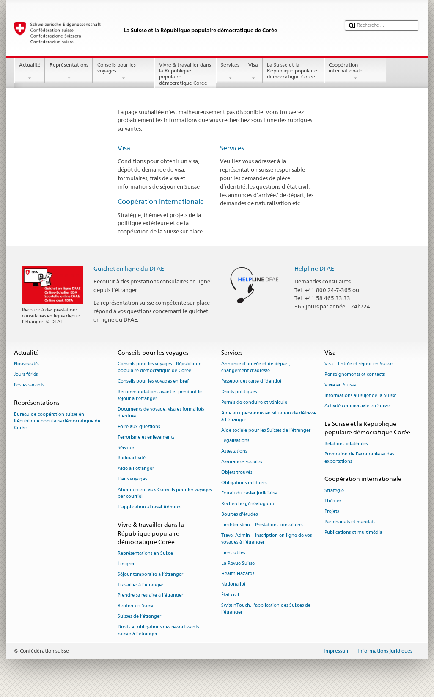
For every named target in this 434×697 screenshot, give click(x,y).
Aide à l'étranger (136, 469)
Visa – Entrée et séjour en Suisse (358, 364)
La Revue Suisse (238, 563)
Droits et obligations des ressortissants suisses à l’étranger (158, 630)
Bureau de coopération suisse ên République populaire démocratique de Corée (57, 420)
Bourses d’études (239, 514)
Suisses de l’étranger (139, 616)
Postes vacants (29, 385)
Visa (253, 71)
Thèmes (332, 501)
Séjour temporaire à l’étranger (150, 574)
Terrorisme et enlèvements (146, 437)
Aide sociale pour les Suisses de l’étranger (265, 430)
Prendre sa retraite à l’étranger (150, 595)
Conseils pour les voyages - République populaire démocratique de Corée (159, 367)
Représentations (68, 71)
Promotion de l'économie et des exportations (359, 458)
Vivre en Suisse (340, 385)
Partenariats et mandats (349, 522)
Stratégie (334, 490)
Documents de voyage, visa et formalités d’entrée (161, 412)
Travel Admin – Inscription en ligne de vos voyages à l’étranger (266, 539)
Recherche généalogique (248, 504)
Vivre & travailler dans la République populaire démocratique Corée (185, 74)
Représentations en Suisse (145, 553)
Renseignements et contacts (354, 374)
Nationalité (233, 584)
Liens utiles (233, 552)
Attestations (234, 451)
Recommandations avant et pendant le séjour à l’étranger (160, 395)
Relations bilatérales (346, 444)
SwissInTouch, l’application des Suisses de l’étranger (265, 609)
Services (230, 71)
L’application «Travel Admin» (149, 507)
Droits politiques (239, 391)
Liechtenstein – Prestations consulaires (262, 525)
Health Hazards (237, 574)
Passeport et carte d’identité (251, 381)
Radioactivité (132, 458)
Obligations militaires (244, 483)
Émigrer (126, 563)
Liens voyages (132, 479)
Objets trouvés (236, 472)
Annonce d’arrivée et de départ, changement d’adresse (255, 367)
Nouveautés (26, 364)
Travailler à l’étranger (140, 585)
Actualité (29, 71)
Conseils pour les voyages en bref (153, 381)
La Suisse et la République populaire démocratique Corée (293, 71)
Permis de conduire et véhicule (254, 402)
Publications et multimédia (353, 532)
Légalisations (235, 441)
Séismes (126, 447)
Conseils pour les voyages (123, 71)
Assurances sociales (241, 461)
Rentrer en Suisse (136, 606)
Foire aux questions (139, 426)
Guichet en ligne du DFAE (128, 268)
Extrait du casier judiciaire (249, 493)
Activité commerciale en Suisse (357, 406)
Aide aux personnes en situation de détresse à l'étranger (268, 416)
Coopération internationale (355, 71)
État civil (230, 594)
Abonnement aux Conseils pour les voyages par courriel (165, 493)
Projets (331, 511)
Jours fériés (26, 374)
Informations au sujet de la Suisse (360, 395)
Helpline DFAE (314, 268)
